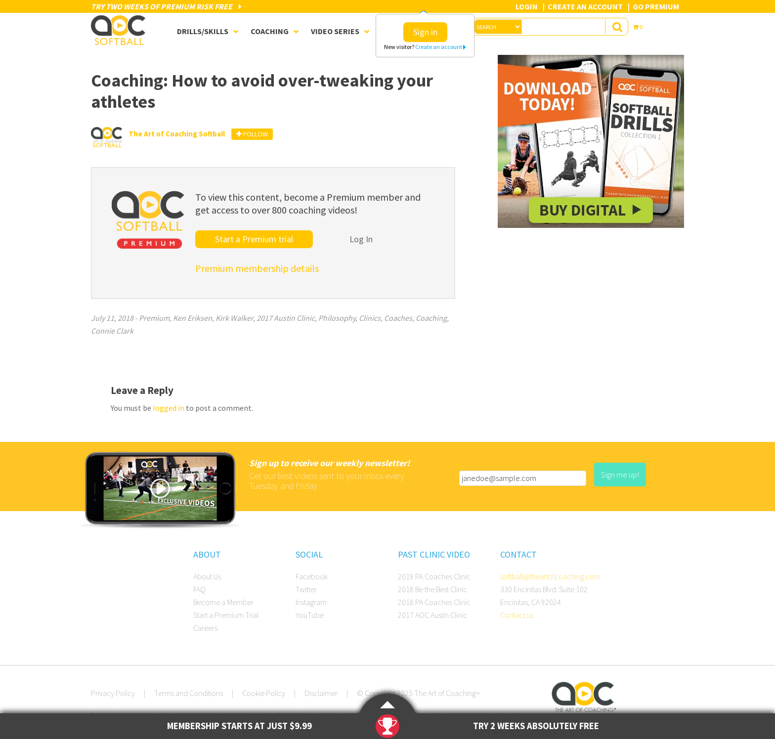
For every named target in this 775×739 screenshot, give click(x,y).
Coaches (398, 318)
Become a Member (223, 602)
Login (527, 6)
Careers (205, 628)
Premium (154, 318)
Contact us (516, 615)
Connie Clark (112, 331)
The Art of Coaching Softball (120, 30)
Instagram (311, 602)
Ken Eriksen (192, 318)
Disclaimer (321, 693)
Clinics (370, 318)
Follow (252, 134)
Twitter (306, 589)
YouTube (310, 615)
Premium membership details (257, 268)
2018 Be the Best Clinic (432, 589)
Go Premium (656, 6)
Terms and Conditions (188, 693)
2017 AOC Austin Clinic (432, 615)
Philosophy (336, 318)
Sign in (425, 32)
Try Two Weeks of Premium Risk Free (166, 6)
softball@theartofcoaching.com (550, 576)
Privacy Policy (113, 693)
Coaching (431, 318)
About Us (207, 576)
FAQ (199, 589)
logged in (168, 408)
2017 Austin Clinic (286, 318)
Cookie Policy (263, 693)
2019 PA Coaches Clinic (434, 576)
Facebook (312, 576)
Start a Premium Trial (225, 615)
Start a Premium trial (254, 239)
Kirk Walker (234, 318)
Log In (361, 239)
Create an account (440, 46)
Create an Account (585, 6)
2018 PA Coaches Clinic (434, 602)
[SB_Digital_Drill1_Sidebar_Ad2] (591, 225)
